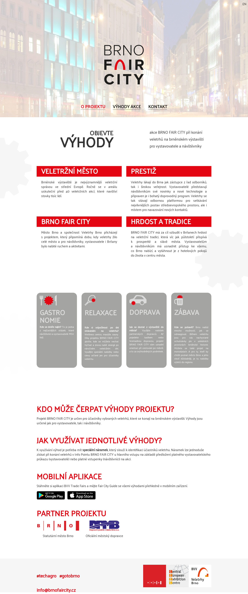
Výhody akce (127, 106)
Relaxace (101, 312)
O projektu (93, 106)
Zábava (186, 312)
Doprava (144, 312)
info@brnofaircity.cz (56, 590)
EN (244, 4)
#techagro (46, 575)
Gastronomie (52, 316)
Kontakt (157, 106)
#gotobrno (69, 575)
